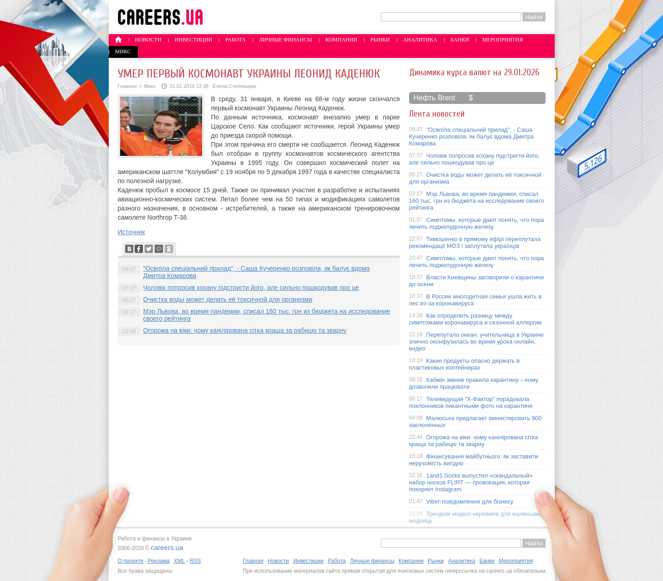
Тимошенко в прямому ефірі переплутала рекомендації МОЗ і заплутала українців (475, 242)
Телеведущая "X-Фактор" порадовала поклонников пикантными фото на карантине (471, 402)
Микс (123, 51)
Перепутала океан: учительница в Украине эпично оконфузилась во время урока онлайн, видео (476, 341)
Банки (459, 39)
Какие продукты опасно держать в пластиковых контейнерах (464, 364)
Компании (341, 39)
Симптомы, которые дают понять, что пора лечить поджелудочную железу (476, 223)
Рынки (380, 39)
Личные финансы (285, 39)
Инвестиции (194, 39)
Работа (235, 39)
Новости (148, 39)
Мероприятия (502, 39)
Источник (131, 232)
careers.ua (167, 547)
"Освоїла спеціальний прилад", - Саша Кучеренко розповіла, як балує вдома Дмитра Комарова (471, 136)
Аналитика (420, 39)
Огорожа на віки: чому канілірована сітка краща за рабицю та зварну (245, 330)
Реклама (158, 561)
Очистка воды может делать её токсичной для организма (228, 299)
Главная (127, 86)
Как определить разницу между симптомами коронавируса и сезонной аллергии (475, 319)
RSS (195, 561)
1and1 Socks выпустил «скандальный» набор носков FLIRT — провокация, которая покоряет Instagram (471, 482)
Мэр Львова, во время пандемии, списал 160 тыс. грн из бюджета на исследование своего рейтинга (476, 200)
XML (179, 561)
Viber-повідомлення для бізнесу (470, 501)
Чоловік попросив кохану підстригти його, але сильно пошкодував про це (251, 287)
